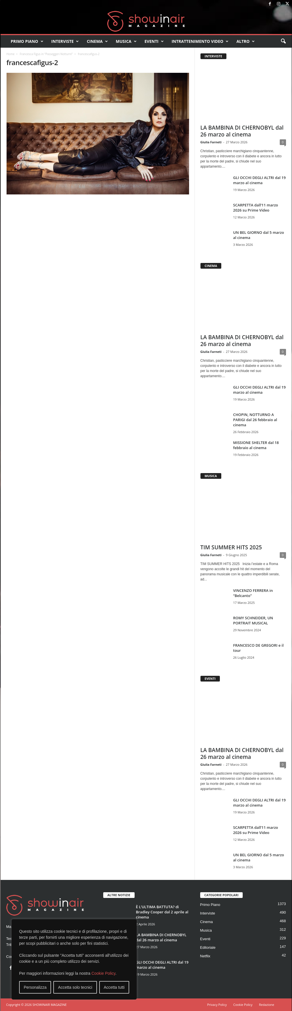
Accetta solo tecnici (75, 987)
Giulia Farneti (211, 142)
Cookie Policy (103, 973)
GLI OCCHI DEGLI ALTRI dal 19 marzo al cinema (259, 180)
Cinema (97, 41)
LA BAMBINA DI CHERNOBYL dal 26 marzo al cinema (242, 131)
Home (11, 54)
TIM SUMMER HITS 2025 (231, 547)
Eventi (154, 41)
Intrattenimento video (200, 41)
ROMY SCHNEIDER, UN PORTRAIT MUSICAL (253, 620)
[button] (283, 41)
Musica (126, 41)
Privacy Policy (217, 1004)
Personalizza (35, 987)
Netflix (205, 956)
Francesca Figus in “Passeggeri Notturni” (46, 54)
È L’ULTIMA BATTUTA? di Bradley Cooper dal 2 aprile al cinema (162, 912)
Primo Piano (27, 41)
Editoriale (208, 947)
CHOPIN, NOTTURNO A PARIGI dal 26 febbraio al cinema (255, 419)
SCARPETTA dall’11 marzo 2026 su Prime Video (255, 207)
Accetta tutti (114, 987)
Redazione (266, 1004)
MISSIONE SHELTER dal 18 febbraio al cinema (256, 445)
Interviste (65, 41)
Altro (245, 41)
